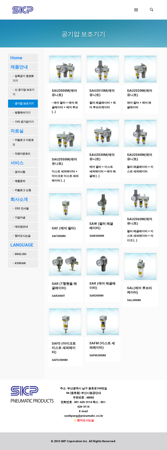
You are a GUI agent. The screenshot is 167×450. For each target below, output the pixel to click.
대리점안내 (21, 226)
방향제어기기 (22, 112)
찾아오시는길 (22, 235)
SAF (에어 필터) (64, 228)
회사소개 (19, 199)
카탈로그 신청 (23, 190)
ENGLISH (20, 254)
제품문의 (20, 181)
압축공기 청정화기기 (23, 78)
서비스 (16, 162)
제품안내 (19, 67)
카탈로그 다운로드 (23, 142)
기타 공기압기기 (24, 121)
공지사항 (20, 171)
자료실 (16, 130)
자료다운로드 (22, 153)
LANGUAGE (21, 245)
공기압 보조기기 (24, 103)
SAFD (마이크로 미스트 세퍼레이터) (64, 348)
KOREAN (20, 263)
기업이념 (20, 217)
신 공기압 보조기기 (23, 92)
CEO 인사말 (22, 208)
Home (16, 57)
